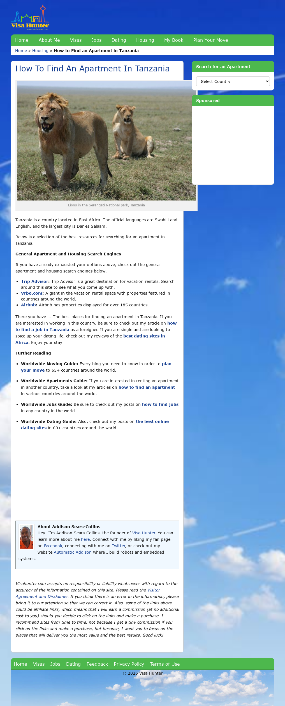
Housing (145, 40)
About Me (49, 40)
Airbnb (28, 304)
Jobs (96, 40)
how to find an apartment (147, 387)
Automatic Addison (73, 552)
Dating (119, 40)
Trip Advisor (34, 281)
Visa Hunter (143, 532)
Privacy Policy (129, 664)
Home (22, 40)
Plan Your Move (210, 40)
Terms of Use (165, 664)
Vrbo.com (31, 293)
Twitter (118, 545)
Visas (76, 40)
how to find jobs (160, 404)
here (85, 539)
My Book (173, 40)
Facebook (53, 545)
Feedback (97, 664)
